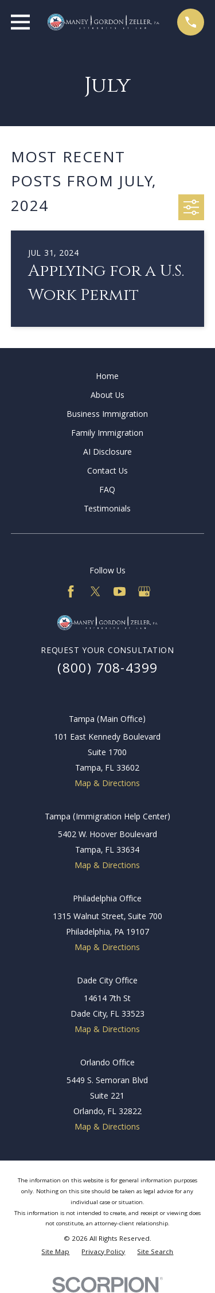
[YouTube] (120, 591)
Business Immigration (107, 415)
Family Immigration (107, 434)
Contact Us (107, 472)
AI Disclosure (107, 453)
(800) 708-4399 (107, 670)
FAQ (107, 491)
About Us (107, 396)
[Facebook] (71, 591)
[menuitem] (55, 1253)
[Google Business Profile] (144, 591)
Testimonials (107, 510)
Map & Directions (107, 784)
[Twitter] (95, 591)
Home (107, 377)
